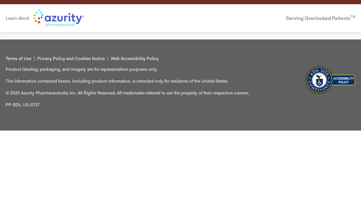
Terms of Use (18, 58)
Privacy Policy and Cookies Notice (71, 58)
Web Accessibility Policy (135, 58)
